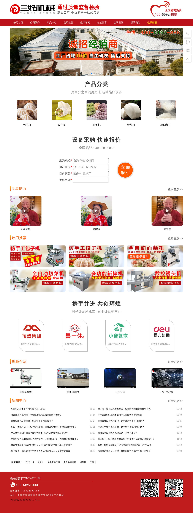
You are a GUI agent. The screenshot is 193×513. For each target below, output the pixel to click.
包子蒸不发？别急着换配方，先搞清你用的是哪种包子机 (124, 409)
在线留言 (102, 22)
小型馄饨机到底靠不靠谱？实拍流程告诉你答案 (120, 415)
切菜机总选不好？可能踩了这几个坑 (28, 409)
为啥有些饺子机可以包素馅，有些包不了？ (118, 433)
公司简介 (35, 22)
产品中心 (52, 22)
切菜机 (83, 462)
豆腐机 (93, 462)
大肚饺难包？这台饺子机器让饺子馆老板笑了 (32, 421)
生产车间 (85, 22)
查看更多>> (175, 189)
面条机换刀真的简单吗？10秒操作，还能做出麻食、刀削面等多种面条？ (45, 439)
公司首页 (18, 22)
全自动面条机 (69, 462)
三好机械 (29, 462)
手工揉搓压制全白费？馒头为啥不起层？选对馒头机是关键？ (39, 433)
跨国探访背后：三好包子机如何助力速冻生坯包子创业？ (124, 451)
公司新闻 (118, 22)
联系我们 (135, 22)
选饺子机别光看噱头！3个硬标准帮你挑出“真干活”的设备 (124, 445)
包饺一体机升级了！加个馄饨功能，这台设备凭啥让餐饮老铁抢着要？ (43, 427)
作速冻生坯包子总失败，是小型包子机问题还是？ (121, 427)
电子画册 (152, 22)
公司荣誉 (68, 22)
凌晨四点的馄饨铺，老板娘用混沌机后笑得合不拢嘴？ (36, 415)
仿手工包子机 (53, 462)
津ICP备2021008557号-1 (25, 500)
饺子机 (40, 462)
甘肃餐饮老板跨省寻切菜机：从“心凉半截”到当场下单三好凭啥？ (41, 445)
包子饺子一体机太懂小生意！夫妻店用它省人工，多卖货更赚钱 (40, 451)
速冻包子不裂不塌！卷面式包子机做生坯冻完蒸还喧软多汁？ (126, 439)
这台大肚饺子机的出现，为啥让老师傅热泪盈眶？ (121, 421)
